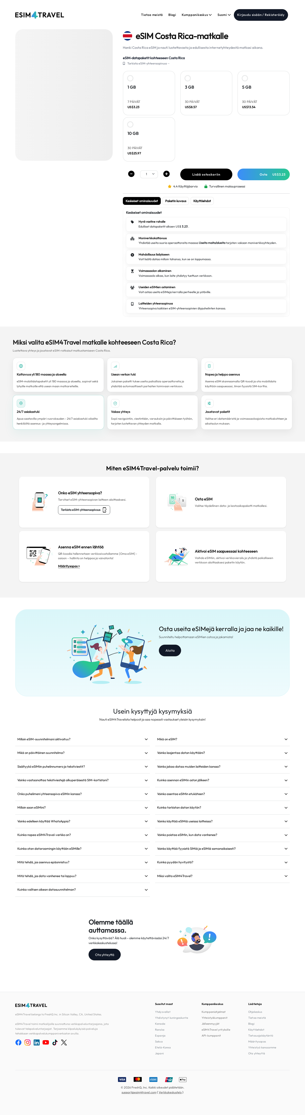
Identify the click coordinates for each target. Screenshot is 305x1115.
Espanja (160, 1035)
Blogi (172, 15)
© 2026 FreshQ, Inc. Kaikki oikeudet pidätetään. (152, 1087)
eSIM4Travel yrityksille (216, 1029)
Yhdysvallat (163, 1011)
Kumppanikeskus (197, 15)
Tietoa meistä (152, 15)
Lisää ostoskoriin (206, 174)
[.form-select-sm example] (149, 174)
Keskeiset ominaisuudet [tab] (142, 201)
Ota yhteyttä (104, 955)
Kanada (160, 1023)
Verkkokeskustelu (170, 1092)
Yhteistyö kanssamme (262, 1047)
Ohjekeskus (255, 1011)
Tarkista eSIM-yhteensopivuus (84, 510)
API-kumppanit (211, 1035)
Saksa (159, 1041)
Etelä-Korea (163, 1047)
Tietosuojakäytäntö (260, 1035)
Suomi (224, 15)
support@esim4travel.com (139, 1092)
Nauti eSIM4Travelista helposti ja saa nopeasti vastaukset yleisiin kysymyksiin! (152, 719)
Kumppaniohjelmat (214, 1011)
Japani (159, 1053)
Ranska (159, 1029)
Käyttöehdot (256, 1029)
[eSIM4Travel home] (39, 15)
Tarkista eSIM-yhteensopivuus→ (148, 63)
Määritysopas (257, 1041)
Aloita (170, 650)
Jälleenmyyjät (210, 1023)
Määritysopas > (69, 566)
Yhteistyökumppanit (214, 1017)
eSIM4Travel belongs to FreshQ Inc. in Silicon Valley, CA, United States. (58, 1014)
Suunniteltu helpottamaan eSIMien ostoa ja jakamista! (196, 637)
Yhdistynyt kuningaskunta (171, 1017)
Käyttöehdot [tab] (202, 201)
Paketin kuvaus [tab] (175, 201)
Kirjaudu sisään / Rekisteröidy (261, 15)
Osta (273, 174)
